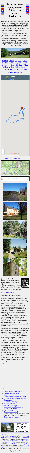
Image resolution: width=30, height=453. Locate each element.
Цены (5, 395)
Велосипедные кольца (10, 405)
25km (11, 60)
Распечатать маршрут (7, 292)
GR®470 (10, 442)
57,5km (11, 65)
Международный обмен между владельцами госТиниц (13, 407)
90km (17, 69)
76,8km (24, 67)
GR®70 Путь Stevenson (8, 440)
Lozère (13, 437)
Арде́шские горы (16, 443)
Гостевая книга (8, 410)
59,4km (19, 65)
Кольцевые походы (9, 403)
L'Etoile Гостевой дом (10, 436)
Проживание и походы (11, 402)
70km (17, 67)
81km (11, 69)
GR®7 (25, 439)
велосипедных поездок (22, 446)
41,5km (18, 63)
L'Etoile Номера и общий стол (13, 391)
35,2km (5, 63)
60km (25, 65)
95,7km (24, 69)
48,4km (4, 65)
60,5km (5, 67)
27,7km (18, 60)
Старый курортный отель (8, 434)
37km (11, 63)
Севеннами (25, 437)
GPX (23, 158)
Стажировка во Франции (11, 417)
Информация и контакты (11, 393)
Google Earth (17, 158)
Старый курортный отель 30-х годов (15, 396)
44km (25, 63)
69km (11, 67)
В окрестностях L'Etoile (11, 412)
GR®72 (17, 440)
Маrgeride (24, 443)
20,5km (5, 60)
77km (5, 69)
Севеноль (8, 443)
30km (25, 60)
